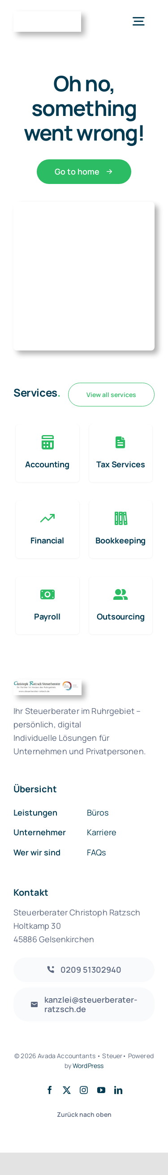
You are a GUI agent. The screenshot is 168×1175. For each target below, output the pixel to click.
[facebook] (50, 1090)
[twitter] (67, 1090)
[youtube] (101, 1090)
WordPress (88, 1065)
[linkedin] (118, 1090)
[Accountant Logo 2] (47, 15)
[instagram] (84, 1090)
